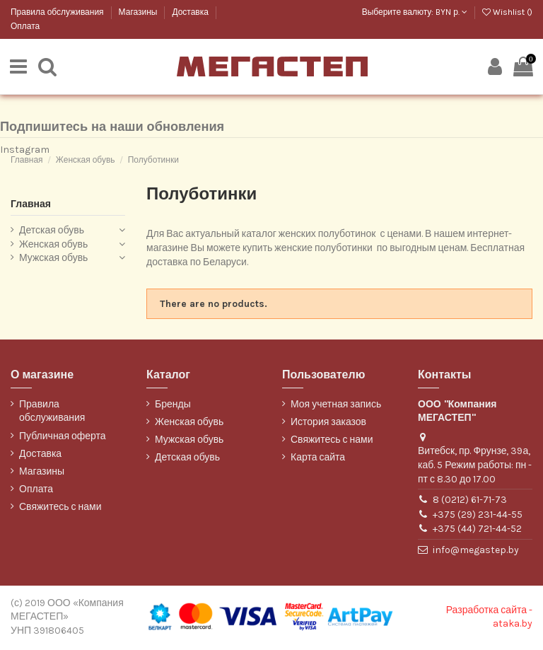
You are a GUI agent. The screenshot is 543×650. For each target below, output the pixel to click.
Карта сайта (318, 459)
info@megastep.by (476, 551)
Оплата (25, 26)
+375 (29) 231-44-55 (477, 516)
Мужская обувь (53, 259)
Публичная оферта (62, 437)
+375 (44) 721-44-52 (477, 530)
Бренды (173, 406)
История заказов (328, 423)
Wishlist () (507, 12)
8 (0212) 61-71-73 (470, 501)
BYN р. (451, 12)
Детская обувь (51, 232)
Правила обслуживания (58, 12)
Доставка (191, 12)
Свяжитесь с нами (60, 508)
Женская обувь (53, 246)
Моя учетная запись (336, 406)
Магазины (139, 12)
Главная (31, 205)
